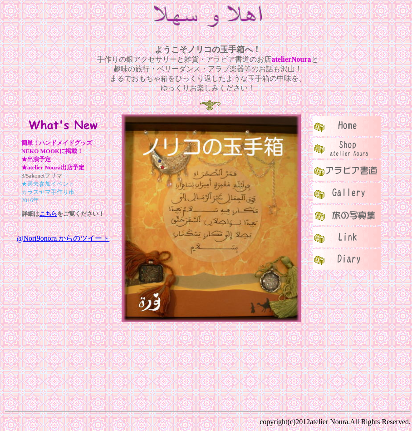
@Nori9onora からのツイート (63, 238)
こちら (48, 213)
